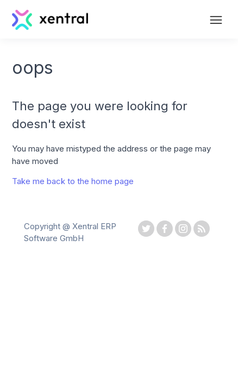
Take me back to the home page (73, 181)
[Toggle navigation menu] (216, 21)
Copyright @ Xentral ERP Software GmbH (70, 232)
